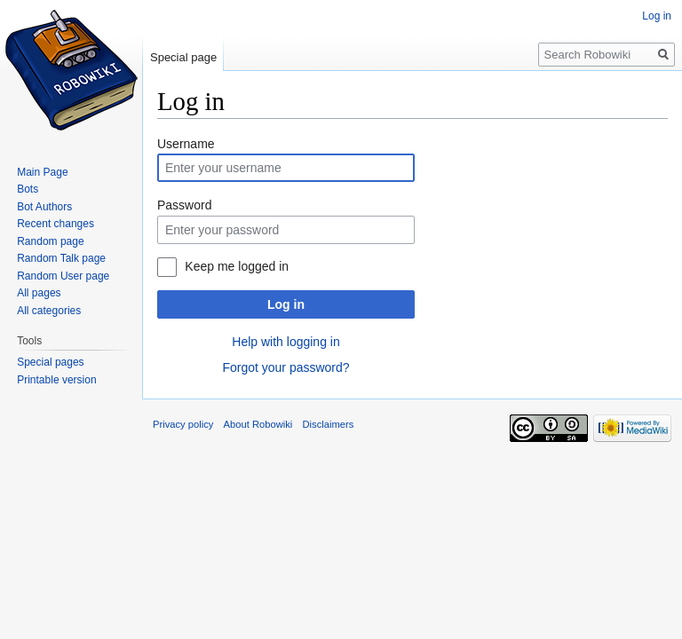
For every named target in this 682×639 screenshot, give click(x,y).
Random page (50, 241)
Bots (27, 189)
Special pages (50, 362)
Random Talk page (61, 258)
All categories (49, 310)
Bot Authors (44, 207)
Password (184, 205)
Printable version (56, 380)
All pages (38, 293)
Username (186, 144)
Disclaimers (328, 424)
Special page (183, 57)
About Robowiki (258, 424)
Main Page (42, 172)
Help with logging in (285, 342)
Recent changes (55, 223)
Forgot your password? (285, 367)
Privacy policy (183, 424)
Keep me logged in (237, 266)
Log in (286, 304)
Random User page (63, 276)
